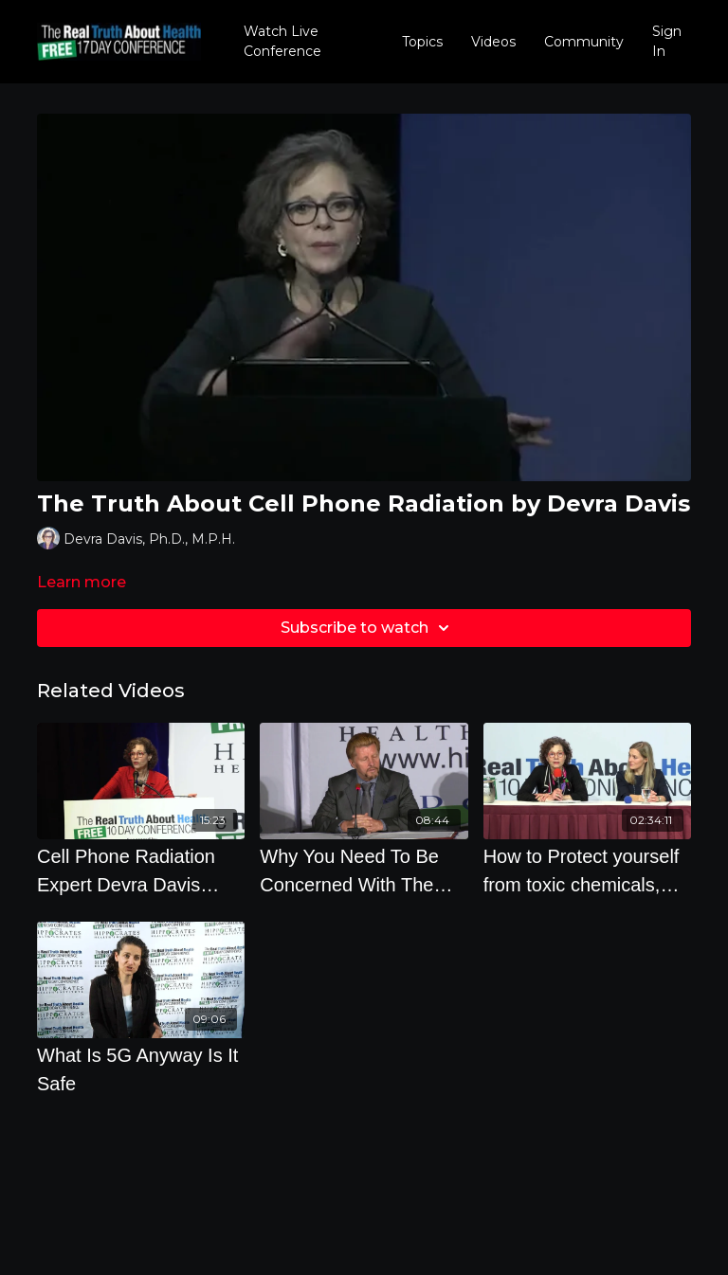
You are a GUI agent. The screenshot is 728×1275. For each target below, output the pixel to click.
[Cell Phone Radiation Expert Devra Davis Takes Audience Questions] (141, 870)
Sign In (667, 41)
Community (584, 41)
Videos (493, 41)
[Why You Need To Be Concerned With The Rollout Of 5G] (363, 870)
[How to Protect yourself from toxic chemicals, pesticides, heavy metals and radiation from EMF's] (587, 870)
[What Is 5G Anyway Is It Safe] (141, 1069)
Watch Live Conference (282, 41)
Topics (422, 41)
